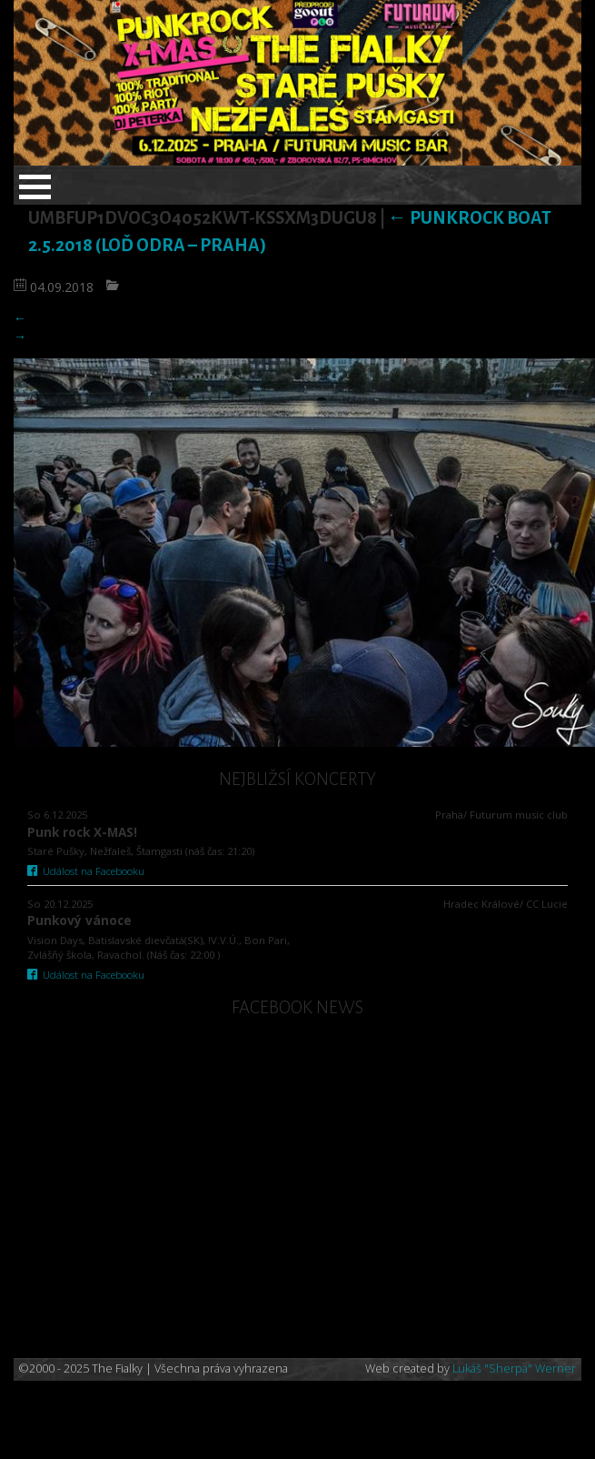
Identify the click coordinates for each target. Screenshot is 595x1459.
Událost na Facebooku (85, 871)
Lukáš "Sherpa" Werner (514, 1368)
